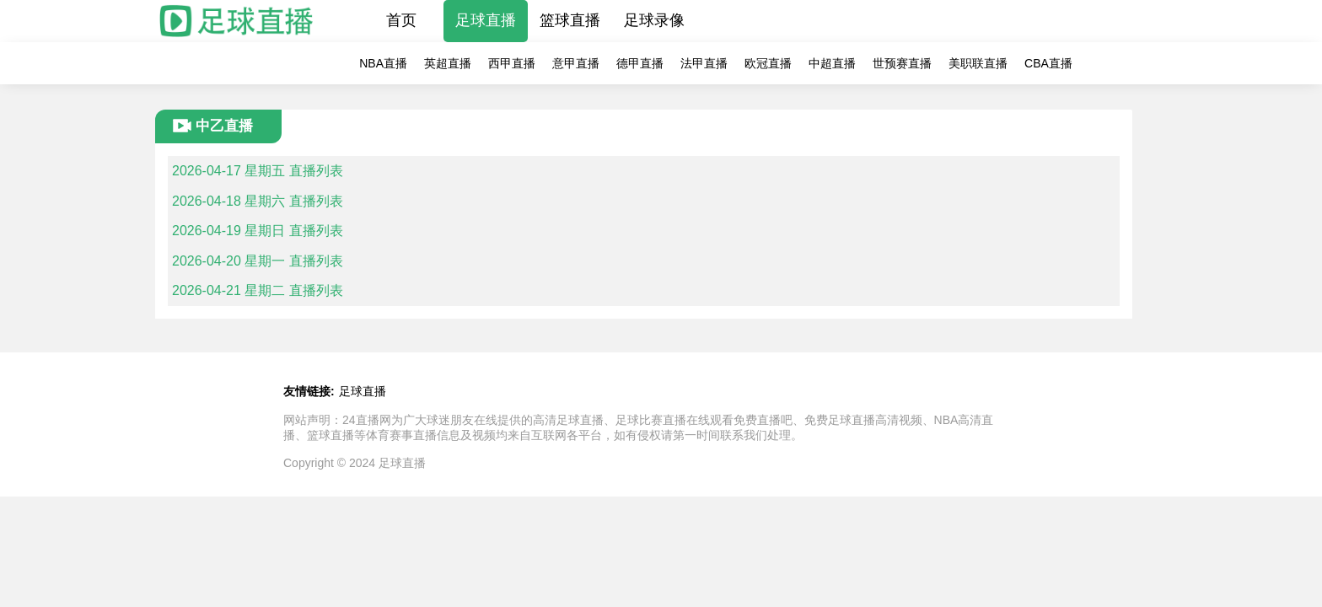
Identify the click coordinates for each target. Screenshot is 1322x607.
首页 (401, 20)
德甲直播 (640, 63)
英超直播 (447, 63)
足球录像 (654, 20)
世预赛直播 (902, 63)
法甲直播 (704, 63)
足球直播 (485, 20)
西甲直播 (511, 63)
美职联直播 (978, 63)
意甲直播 (575, 63)
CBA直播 (1048, 63)
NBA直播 (383, 63)
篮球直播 (570, 20)
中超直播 (832, 63)
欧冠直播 (768, 63)
